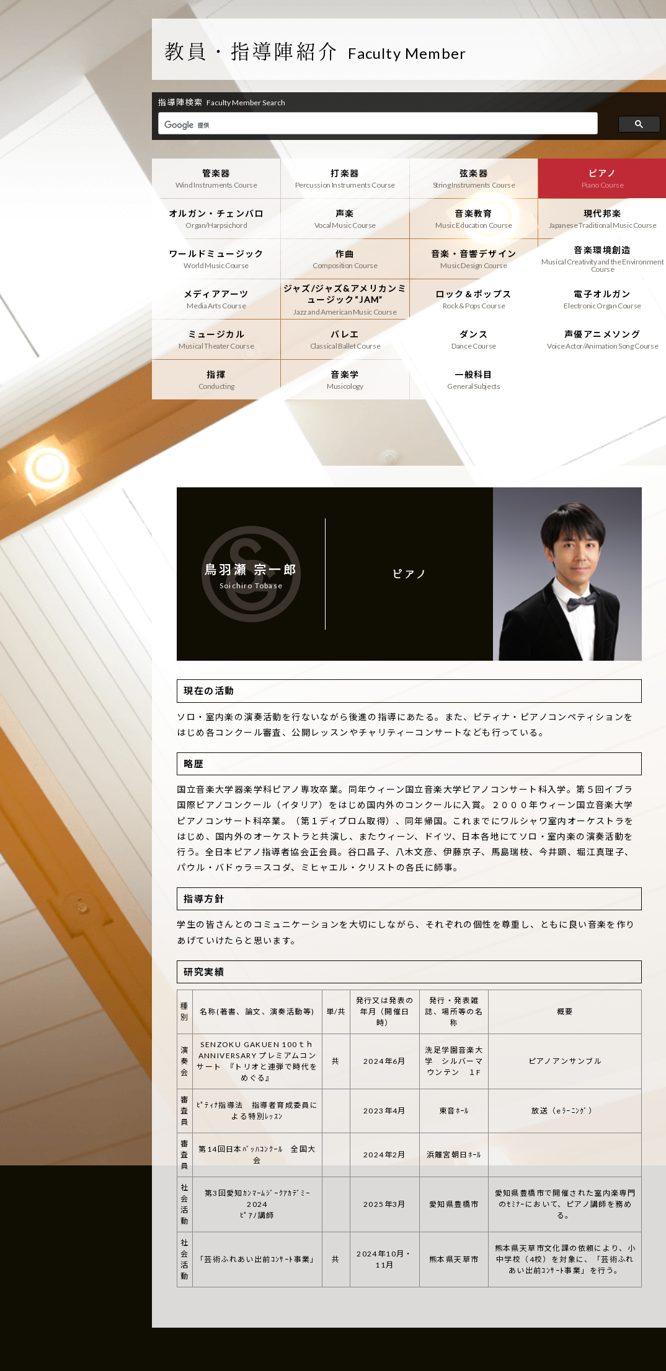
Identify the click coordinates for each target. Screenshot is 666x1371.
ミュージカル (216, 339)
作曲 (345, 258)
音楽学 (345, 379)
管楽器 (216, 178)
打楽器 (345, 178)
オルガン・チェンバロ (216, 218)
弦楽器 (474, 178)
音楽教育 (474, 218)
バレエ (345, 339)
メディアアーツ (216, 299)
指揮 (216, 379)
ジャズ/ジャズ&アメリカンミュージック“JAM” (345, 299)
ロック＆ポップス (474, 299)
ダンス (474, 339)
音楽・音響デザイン (474, 258)
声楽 (345, 218)
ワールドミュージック (216, 258)
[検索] (376, 125)
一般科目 (474, 379)
